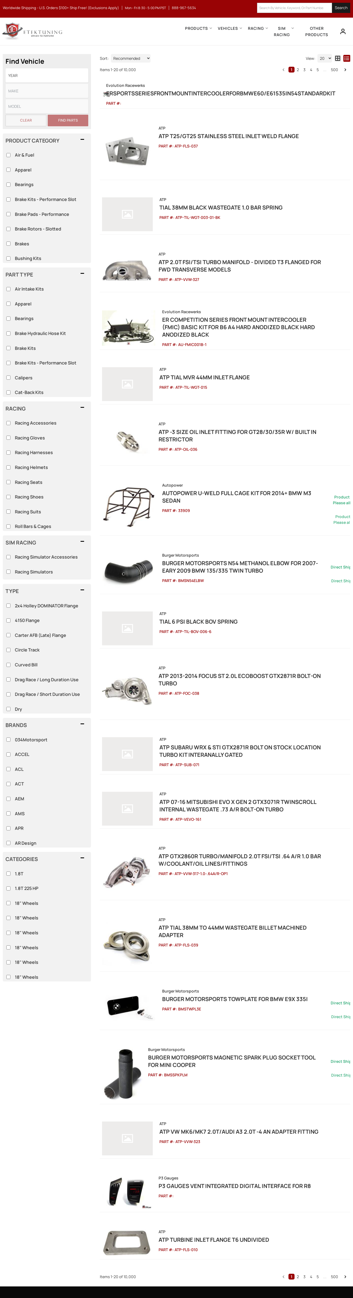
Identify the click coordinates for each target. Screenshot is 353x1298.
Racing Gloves (30, 438)
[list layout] (346, 58)
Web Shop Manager (226, 1282)
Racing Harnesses (34, 452)
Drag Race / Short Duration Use (47, 694)
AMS (20, 814)
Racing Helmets (31, 467)
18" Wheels (26, 903)
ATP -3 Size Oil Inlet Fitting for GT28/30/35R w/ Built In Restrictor (244, 397)
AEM (19, 799)
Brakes (22, 244)
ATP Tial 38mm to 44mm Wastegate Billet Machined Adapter (235, 834)
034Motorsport (31, 740)
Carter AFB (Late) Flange (40, 635)
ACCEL (22, 754)
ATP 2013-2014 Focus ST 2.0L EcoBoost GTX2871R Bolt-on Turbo (238, 613)
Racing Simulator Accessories (46, 557)
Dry (18, 709)
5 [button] (318, 69)
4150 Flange (27, 620)
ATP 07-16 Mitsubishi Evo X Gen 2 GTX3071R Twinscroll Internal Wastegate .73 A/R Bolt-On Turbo (239, 727)
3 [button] (304, 69)
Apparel (23, 304)
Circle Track (27, 650)
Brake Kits (25, 348)
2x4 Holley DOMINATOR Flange (46, 606)
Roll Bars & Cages (33, 526)
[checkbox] (8, 873)
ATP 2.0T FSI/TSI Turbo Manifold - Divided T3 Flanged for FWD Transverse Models (235, 253)
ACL (19, 769)
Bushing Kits (28, 258)
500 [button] (334, 69)
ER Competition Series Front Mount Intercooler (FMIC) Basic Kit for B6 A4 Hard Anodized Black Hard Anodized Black (248, 304)
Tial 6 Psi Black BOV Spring (187, 566)
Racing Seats (28, 482)
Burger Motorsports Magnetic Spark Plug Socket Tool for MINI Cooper (243, 956)
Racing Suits (28, 512)
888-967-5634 (51, 1207)
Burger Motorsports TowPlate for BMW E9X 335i (220, 894)
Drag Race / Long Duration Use (47, 680)
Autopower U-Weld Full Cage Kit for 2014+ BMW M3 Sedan (232, 449)
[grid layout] (337, 58)
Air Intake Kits (29, 289)
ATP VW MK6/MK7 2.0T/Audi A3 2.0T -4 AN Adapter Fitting (227, 1026)
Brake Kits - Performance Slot (45, 363)
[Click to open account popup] (340, 31)
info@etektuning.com (58, 1226)
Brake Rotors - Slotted (38, 229)
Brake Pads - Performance (42, 214)
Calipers (24, 378)
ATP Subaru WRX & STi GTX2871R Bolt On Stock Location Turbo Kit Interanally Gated (243, 677)
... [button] (325, 69)
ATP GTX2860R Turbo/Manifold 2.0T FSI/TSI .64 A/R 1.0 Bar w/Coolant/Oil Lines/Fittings (229, 777)
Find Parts (68, 120)
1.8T (19, 874)
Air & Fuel (24, 155)
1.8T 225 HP (26, 888)
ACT (19, 784)
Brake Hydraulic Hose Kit (40, 333)
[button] (303, 8)
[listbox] (47, 75)
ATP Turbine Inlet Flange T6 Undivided (203, 1119)
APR (19, 828)
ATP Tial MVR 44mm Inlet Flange (193, 350)
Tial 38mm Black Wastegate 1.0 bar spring (209, 203)
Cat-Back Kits (29, 392)
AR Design (25, 843)
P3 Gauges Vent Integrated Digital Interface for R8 (224, 1072)
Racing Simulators (34, 572)
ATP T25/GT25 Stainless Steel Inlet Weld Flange (218, 143)
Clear (26, 120)
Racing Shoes (29, 497)
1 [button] (291, 69)
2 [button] (298, 69)
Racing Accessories (36, 423)
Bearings (24, 318)
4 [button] (311, 69)
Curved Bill (26, 665)
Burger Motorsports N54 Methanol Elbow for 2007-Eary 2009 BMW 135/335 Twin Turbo (247, 511)
